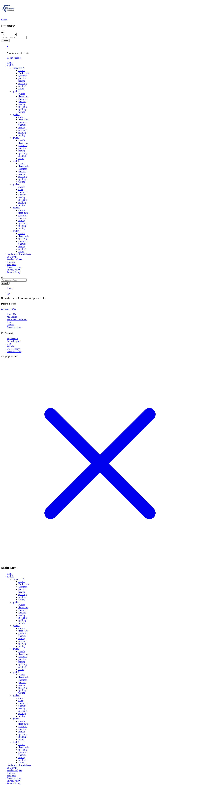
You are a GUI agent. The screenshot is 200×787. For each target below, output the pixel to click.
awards (21, 70)
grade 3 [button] (16, 161)
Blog (9, 322)
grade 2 (16, 649)
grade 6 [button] (16, 231)
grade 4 (16, 695)
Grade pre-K (18, 579)
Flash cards (23, 73)
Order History (13, 349)
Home (10, 63)
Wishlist (11, 346)
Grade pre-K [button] (18, 68)
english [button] (10, 65)
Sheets (4, 19)
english (10, 576)
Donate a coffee (14, 267)
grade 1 (16, 625)
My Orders (12, 317)
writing (21, 88)
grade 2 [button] (16, 138)
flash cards (23, 96)
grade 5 (16, 718)
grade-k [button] (16, 91)
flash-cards (23, 166)
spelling (22, 86)
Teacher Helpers (14, 259)
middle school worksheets (19, 254)
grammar (22, 75)
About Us (11, 314)
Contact (10, 324)
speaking (22, 83)
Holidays (11, 262)
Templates (11, 264)
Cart (9, 343)
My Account (12, 338)
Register (17, 58)
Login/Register (14, 341)
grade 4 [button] (16, 184)
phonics (22, 78)
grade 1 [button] (16, 114)
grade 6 (16, 742)
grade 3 (16, 672)
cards (20, 189)
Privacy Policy (13, 269)
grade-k (16, 602)
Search (5, 40)
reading (21, 81)
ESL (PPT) (12, 257)
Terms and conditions (17, 319)
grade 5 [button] (16, 207)
